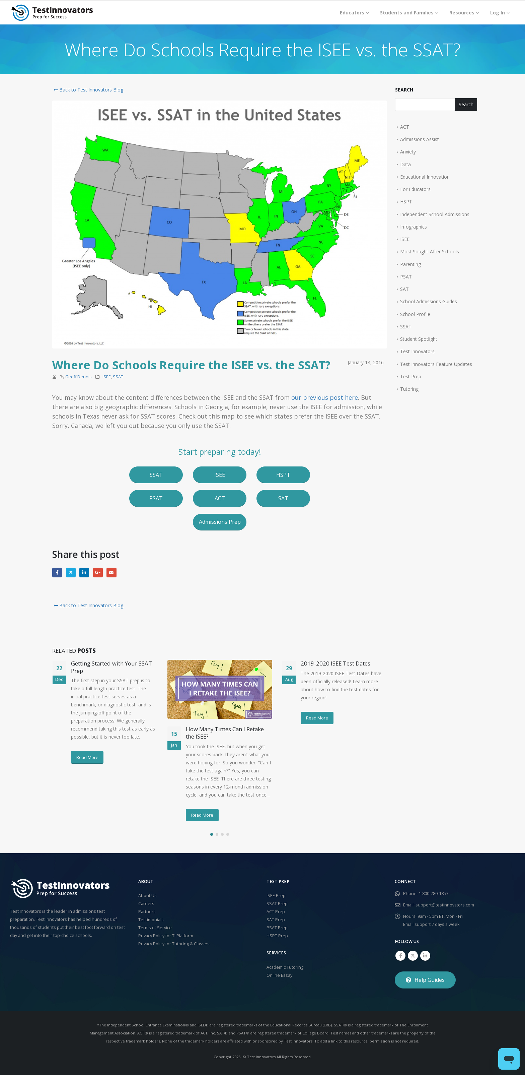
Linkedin (425, 956)
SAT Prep (276, 920)
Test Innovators (417, 351)
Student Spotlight (418, 339)
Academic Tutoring (285, 967)
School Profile (415, 314)
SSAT (118, 377)
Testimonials (151, 920)
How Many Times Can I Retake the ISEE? (225, 732)
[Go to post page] (219, 689)
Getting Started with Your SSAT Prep (111, 667)
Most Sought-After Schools (429, 251)
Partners (147, 911)
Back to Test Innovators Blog (87, 89)
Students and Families (407, 12)
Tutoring (409, 389)
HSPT (406, 201)
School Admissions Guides (428, 301)
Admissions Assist (419, 139)
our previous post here (324, 397)
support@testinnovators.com (445, 905)
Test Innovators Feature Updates (436, 364)
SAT (404, 289)
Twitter (71, 572)
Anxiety (408, 151)
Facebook (57, 572)
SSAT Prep (277, 903)
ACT (404, 127)
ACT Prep (276, 911)
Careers (146, 903)
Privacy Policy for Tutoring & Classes (174, 944)
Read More (87, 757)
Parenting (410, 264)
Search (404, 89)
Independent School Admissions (434, 214)
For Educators (415, 189)
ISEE (106, 377)
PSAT (406, 276)
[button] (156, 474)
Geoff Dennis (78, 377)
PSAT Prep (277, 928)
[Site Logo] (52, 12)
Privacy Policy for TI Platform (165, 936)
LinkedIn (84, 572)
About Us (147, 895)
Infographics (413, 227)
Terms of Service (155, 928)
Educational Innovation (425, 177)
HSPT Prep (277, 936)
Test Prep (410, 376)
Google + (98, 572)
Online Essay (279, 975)
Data (405, 164)
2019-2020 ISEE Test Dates (335, 663)
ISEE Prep (276, 895)
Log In (497, 12)
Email (111, 572)
